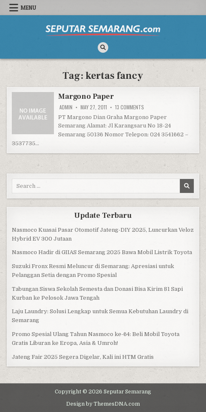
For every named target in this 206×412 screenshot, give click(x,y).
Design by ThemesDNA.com (103, 404)
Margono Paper (85, 96)
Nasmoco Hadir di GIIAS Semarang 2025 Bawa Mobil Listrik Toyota (102, 252)
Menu (28, 7)
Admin (65, 107)
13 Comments (129, 107)
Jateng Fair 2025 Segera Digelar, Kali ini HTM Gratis (83, 357)
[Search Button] (103, 47)
